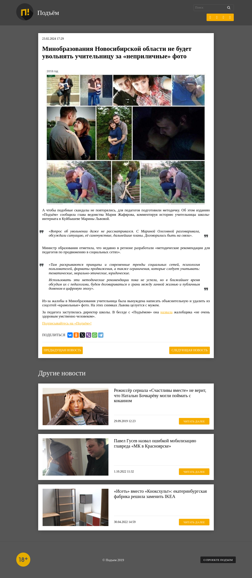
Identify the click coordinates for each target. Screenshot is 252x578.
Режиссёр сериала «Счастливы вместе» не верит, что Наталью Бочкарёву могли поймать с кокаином (161, 395)
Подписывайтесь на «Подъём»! (67, 323)
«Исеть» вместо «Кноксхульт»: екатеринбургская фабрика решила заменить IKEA (157, 496)
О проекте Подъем (217, 559)
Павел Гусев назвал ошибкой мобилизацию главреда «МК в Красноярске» (156, 443)
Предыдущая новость (64, 350)
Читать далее (193, 420)
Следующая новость (188, 350)
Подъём (48, 13)
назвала (166, 312)
